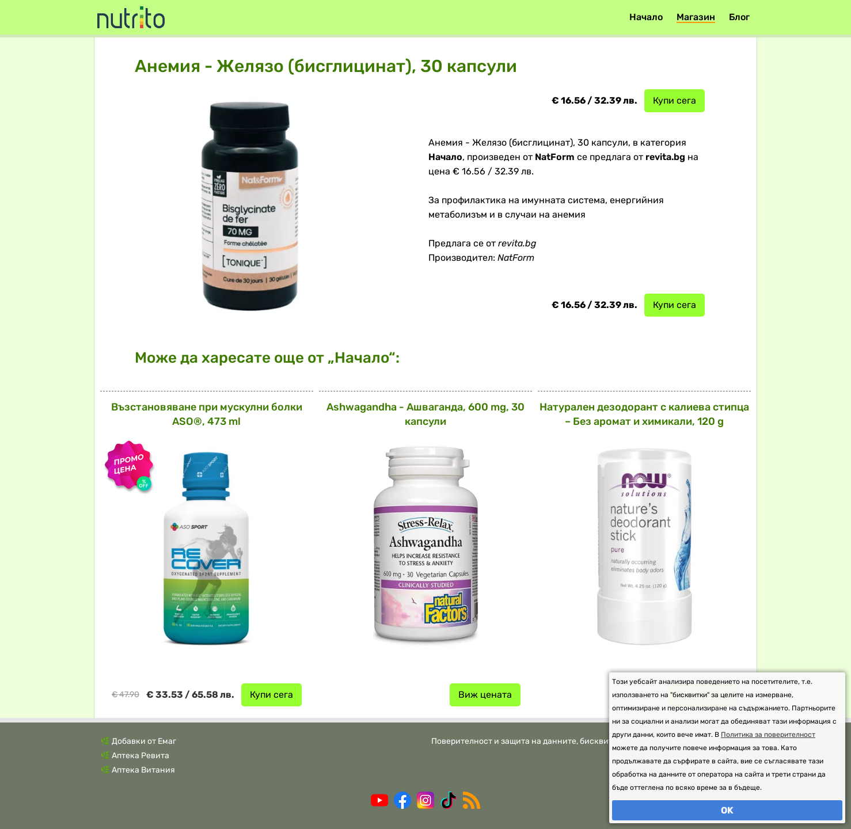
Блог (739, 17)
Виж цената (485, 694)
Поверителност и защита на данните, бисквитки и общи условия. (560, 741)
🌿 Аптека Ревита (134, 755)
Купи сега (674, 100)
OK (727, 810)
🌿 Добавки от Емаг (138, 741)
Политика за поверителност (768, 735)
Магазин (696, 17)
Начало (646, 17)
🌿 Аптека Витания (137, 770)
